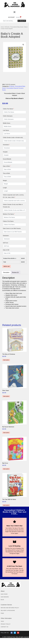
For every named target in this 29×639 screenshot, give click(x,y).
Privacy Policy (5, 624)
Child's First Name (8, 108)
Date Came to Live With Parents (12, 228)
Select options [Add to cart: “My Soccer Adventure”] (6, 432)
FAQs (2, 613)
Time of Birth (6, 173)
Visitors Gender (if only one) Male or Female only (13, 206)
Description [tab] (6, 272)
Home (2, 27)
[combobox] (10, 21)
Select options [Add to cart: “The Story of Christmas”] (6, 360)
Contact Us (4, 626)
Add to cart (7, 266)
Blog (2, 599)
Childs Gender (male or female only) (13, 137)
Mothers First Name (9, 214)
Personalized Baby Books (16, 27)
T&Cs (2, 621)
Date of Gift (6, 250)
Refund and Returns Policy (10, 607)
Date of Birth (7, 166)
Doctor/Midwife (7, 159)
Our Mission (5, 596)
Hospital (5, 152)
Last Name (6, 130)
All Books (7, 27)
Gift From (5, 242)
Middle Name (6, 123)
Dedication (6, 235)
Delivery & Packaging (8, 610)
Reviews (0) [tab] (15, 272)
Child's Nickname (7, 116)
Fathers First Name (8, 221)
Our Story (4, 594)
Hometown (6, 144)
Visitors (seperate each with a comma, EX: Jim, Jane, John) (13, 196)
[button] (14, 12)
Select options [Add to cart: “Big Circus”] (6, 468)
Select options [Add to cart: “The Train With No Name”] (6, 505)
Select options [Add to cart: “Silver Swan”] (6, 396)
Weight (5, 180)
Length (5, 187)
